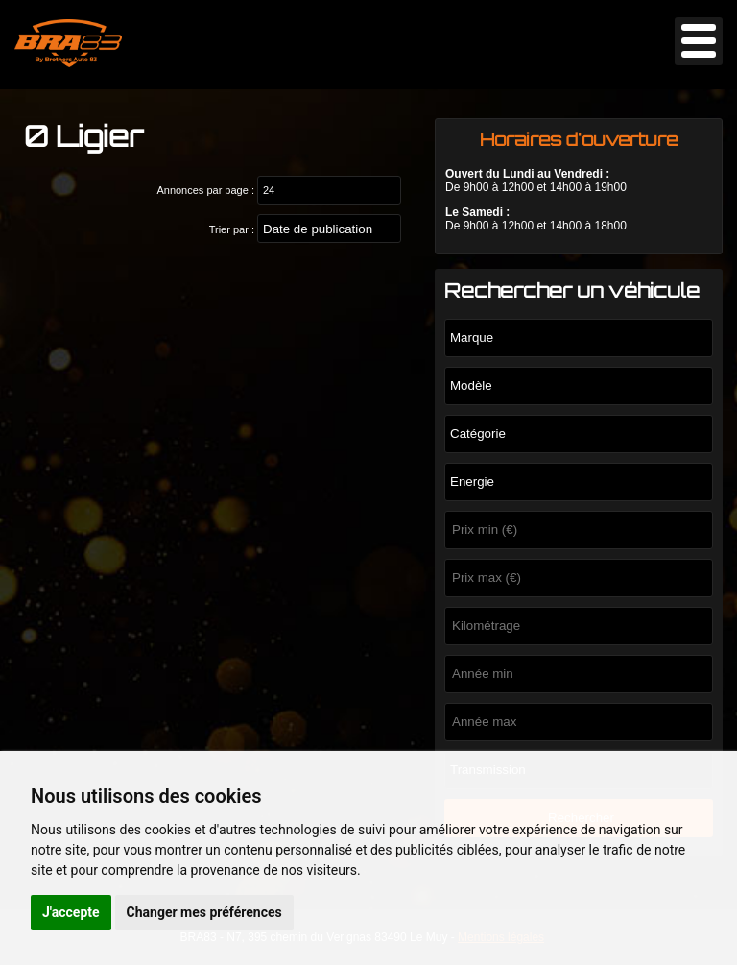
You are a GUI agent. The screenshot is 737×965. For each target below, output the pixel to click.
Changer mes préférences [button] (204, 912)
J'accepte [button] (71, 912)
